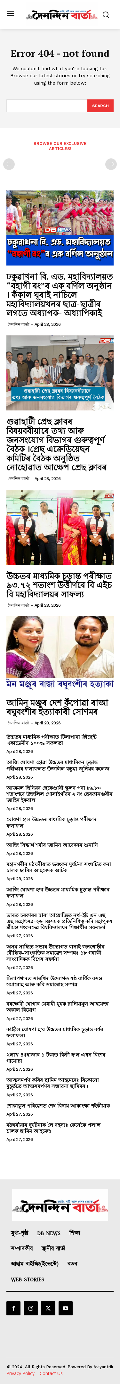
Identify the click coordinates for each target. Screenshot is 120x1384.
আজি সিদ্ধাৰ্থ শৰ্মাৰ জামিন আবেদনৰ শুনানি (52, 845)
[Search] (100, 105)
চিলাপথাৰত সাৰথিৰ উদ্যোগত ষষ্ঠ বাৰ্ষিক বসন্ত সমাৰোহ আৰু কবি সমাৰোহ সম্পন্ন (54, 981)
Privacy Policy (20, 1373)
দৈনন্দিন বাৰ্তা (18, 324)
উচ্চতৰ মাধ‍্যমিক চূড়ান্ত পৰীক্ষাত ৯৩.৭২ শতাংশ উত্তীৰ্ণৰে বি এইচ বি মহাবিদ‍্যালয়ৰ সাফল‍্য (59, 585)
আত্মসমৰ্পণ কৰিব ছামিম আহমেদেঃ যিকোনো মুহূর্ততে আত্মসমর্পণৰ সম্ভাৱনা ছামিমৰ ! (52, 1083)
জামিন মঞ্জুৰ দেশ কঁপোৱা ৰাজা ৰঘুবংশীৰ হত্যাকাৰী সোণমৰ (57, 707)
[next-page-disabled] (111, 164)
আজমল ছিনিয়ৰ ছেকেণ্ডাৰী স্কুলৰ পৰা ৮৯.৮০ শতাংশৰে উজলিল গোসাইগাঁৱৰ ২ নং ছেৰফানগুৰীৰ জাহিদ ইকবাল (59, 794)
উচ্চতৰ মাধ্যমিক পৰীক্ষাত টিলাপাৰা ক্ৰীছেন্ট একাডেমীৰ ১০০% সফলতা (51, 740)
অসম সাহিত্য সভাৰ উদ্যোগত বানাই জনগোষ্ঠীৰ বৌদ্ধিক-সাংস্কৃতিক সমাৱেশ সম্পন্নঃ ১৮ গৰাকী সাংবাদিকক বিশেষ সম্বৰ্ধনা (55, 953)
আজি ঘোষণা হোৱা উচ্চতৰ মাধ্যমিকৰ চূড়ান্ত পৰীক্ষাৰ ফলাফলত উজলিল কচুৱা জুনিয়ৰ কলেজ (57, 765)
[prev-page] (9, 164)
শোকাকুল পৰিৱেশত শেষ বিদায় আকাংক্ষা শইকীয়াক (58, 1106)
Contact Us (51, 1373)
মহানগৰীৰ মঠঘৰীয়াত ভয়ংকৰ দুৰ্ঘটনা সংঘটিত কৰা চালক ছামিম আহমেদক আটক (58, 867)
